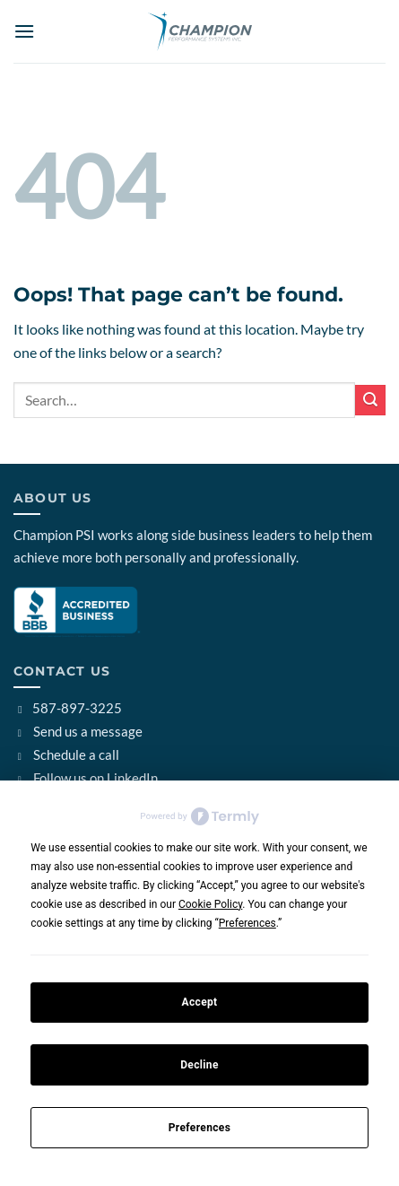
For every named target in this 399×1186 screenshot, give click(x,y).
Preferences (199, 1127)
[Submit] (370, 399)
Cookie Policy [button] (210, 904)
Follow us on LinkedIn (85, 778)
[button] (24, 31)
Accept (199, 1002)
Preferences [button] (247, 923)
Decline (199, 1065)
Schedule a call (66, 754)
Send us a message (78, 731)
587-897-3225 (67, 708)
